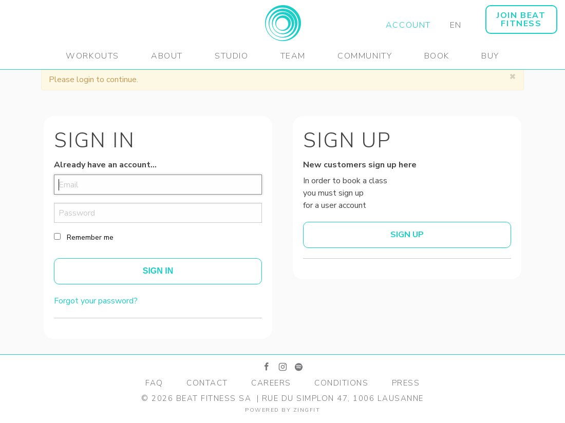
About (167, 56)
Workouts (92, 56)
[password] (158, 213)
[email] (158, 185)
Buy (490, 56)
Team (293, 56)
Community (364, 56)
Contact (207, 383)
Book (436, 56)
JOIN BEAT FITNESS (521, 19)
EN (456, 25)
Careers (271, 383)
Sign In (158, 270)
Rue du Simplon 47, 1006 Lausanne (343, 398)
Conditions (341, 383)
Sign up (407, 234)
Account (408, 25)
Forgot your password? (96, 300)
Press (406, 383)
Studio (232, 56)
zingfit (307, 410)
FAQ (154, 383)
